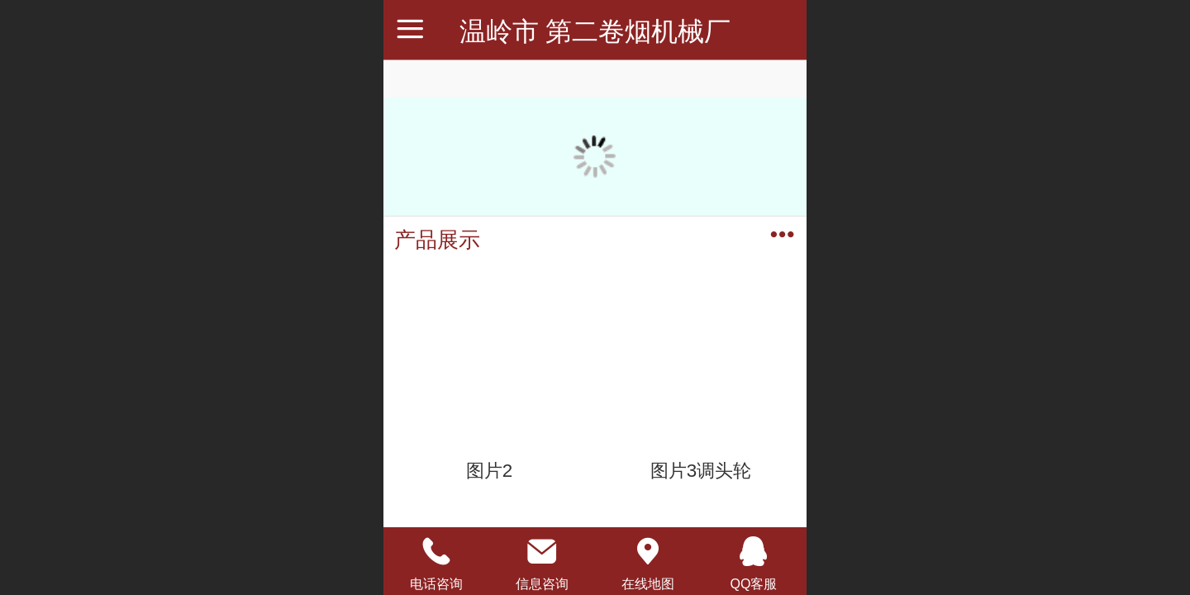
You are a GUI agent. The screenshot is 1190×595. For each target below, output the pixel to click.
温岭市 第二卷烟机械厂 (595, 31)
